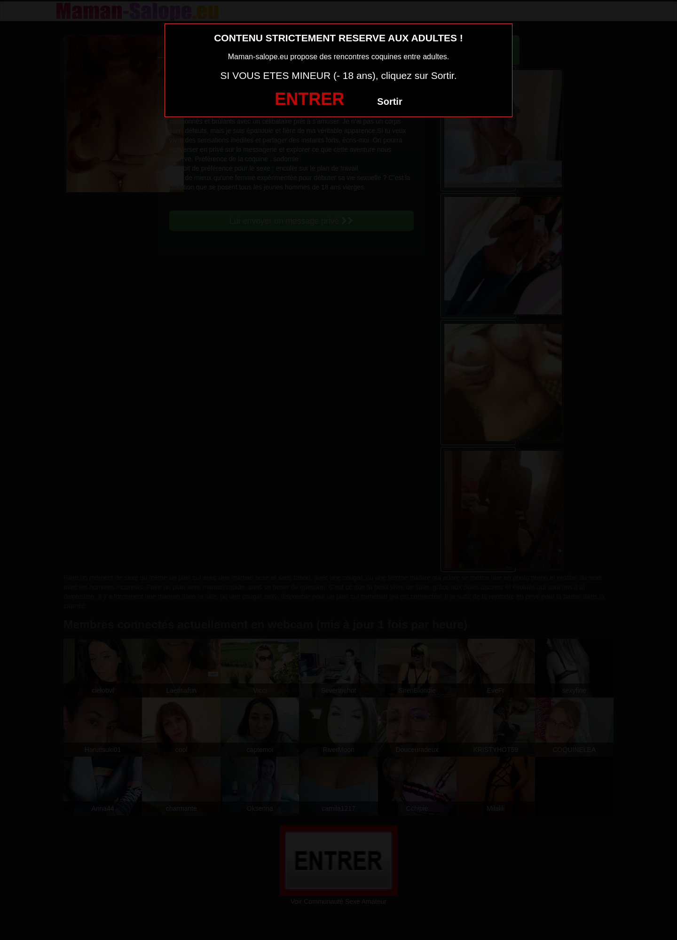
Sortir (389, 101)
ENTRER (309, 99)
